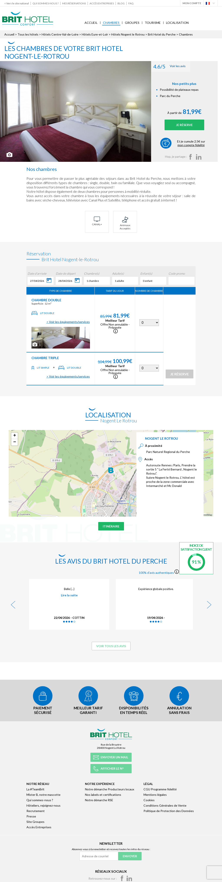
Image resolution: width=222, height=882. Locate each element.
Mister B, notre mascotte (43, 794)
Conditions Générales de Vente (165, 805)
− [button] (14, 442)
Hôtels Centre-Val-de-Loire (60, 34)
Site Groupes (35, 821)
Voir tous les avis (111, 646)
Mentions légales (155, 794)
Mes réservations (74, 3)
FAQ (131, 3)
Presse (31, 815)
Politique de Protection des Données (169, 810)
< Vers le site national (16, 3)
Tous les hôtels (28, 34)
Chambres (111, 22)
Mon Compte (192, 3)
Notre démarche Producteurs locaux (109, 788)
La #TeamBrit (35, 788)
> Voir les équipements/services (68, 322)
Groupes (132, 22)
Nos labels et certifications (103, 794)
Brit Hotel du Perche (162, 34)
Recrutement (35, 810)
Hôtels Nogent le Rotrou (128, 34)
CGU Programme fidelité (160, 788)
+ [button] (14, 436)
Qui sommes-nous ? (46, 3)
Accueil (91, 22)
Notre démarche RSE (99, 799)
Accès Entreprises (102, 3)
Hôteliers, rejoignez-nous (43, 805)
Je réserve (188, 125)
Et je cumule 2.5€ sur (195, 143)
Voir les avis (174, 66)
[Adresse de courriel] (99, 855)
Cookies (149, 799)
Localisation (177, 22)
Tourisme (153, 22)
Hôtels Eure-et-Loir (95, 34)
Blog (121, 3)
